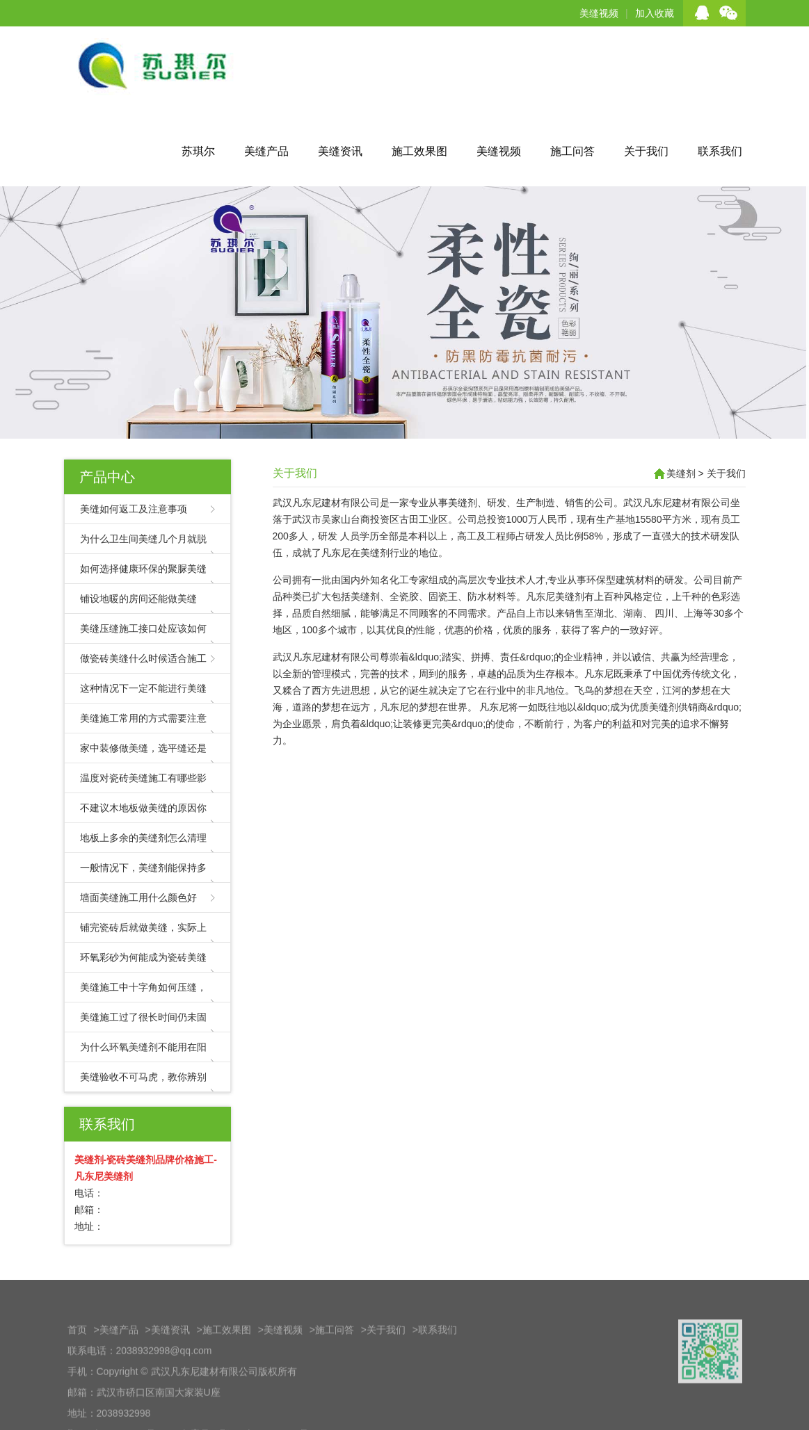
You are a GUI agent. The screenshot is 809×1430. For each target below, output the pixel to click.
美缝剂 (681, 473)
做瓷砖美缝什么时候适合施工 (143, 658)
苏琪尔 (198, 151)
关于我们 (646, 151)
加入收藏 (654, 13)
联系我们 (720, 151)
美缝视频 (598, 13)
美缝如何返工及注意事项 (133, 508)
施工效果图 (419, 151)
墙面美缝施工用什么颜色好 (138, 897)
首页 (77, 1368)
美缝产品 (266, 151)
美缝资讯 (340, 151)
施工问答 (572, 151)
